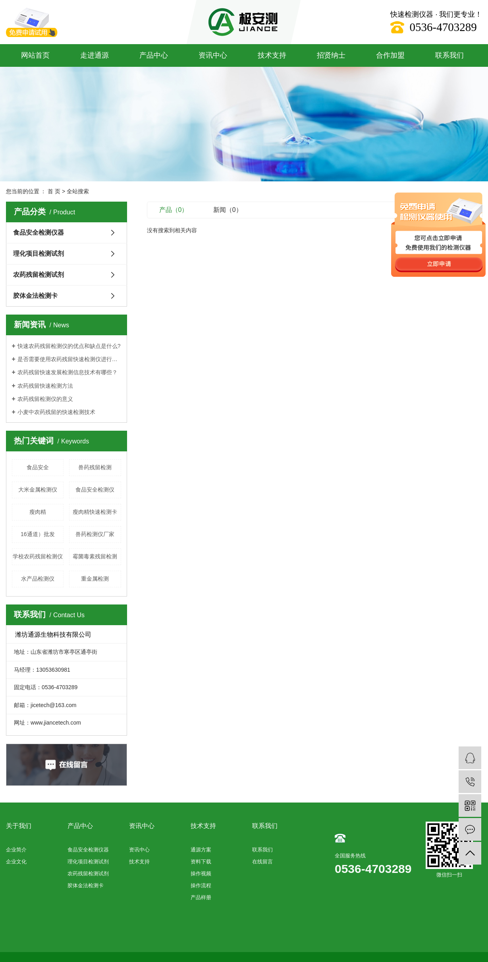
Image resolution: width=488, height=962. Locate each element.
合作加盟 (390, 55)
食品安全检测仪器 (38, 232)
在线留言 (262, 862)
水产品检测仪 (37, 578)
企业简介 (16, 850)
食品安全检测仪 (94, 489)
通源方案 (201, 850)
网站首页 (35, 55)
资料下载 (201, 862)
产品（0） (173, 209)
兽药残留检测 (95, 467)
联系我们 (449, 55)
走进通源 (94, 55)
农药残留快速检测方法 (45, 386)
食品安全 (38, 467)
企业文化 (16, 862)
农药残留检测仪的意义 (45, 399)
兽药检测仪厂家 (94, 534)
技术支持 (272, 55)
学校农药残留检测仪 (38, 556)
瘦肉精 (37, 512)
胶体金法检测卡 (35, 295)
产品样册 (201, 897)
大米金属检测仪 (37, 489)
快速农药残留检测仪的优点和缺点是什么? (69, 346)
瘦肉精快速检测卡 (95, 512)
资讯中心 (213, 55)
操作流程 (201, 885)
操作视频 (201, 873)
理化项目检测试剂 (38, 253)
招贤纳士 (331, 55)
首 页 (54, 191)
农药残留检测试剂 (38, 274)
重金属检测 (95, 578)
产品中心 (153, 55)
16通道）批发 (38, 534)
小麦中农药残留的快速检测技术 (56, 412)
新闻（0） (227, 209)
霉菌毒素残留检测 (95, 556)
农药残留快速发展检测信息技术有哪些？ (67, 372)
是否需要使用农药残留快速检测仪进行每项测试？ (69, 359)
